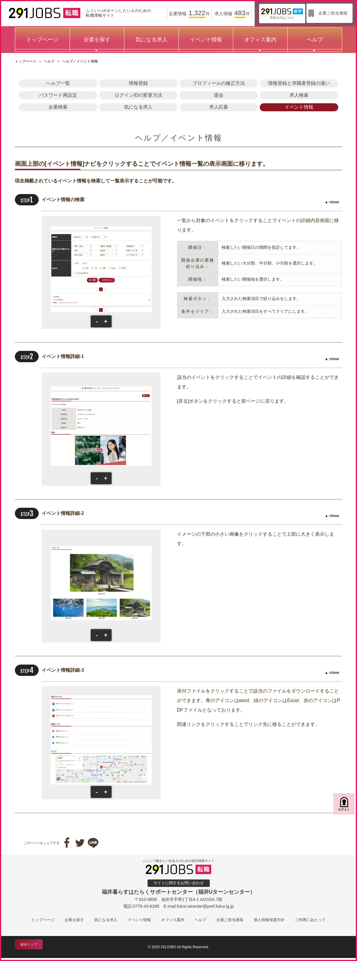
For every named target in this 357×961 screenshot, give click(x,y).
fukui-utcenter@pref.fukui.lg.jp (205, 906)
